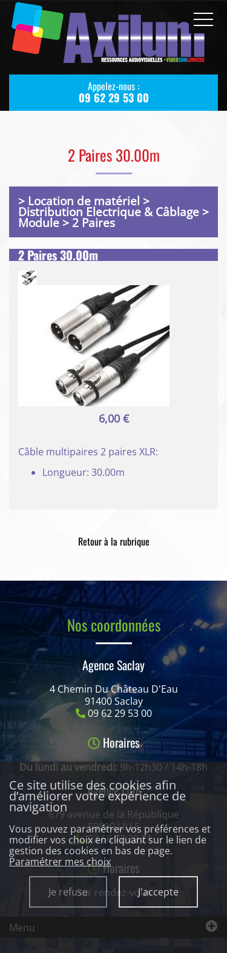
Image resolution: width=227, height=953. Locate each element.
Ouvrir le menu (203, 19)
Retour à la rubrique (114, 541)
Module (38, 222)
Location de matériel (84, 201)
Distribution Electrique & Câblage (108, 211)
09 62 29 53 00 (120, 713)
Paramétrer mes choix (60, 861)
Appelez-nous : (113, 92)
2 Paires (93, 222)
